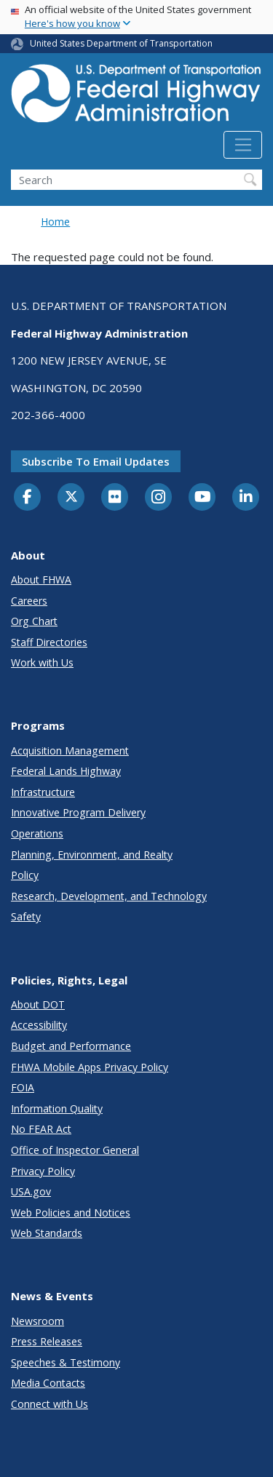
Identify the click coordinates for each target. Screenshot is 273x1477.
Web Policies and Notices (70, 1212)
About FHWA (41, 579)
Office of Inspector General (75, 1150)
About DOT (38, 1004)
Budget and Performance (71, 1046)
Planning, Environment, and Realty (92, 854)
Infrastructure (43, 792)
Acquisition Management (70, 750)
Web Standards (46, 1233)
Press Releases (46, 1341)
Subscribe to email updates (96, 461)
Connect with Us (49, 1404)
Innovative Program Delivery (78, 812)
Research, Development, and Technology (109, 896)
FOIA (22, 1087)
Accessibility (39, 1025)
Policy (25, 875)
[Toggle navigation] (242, 145)
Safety (26, 916)
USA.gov (31, 1191)
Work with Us (42, 662)
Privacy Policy (43, 1171)
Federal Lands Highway (66, 771)
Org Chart (34, 621)
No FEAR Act (41, 1129)
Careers (29, 601)
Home (55, 221)
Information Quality (57, 1108)
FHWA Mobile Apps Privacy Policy (89, 1067)
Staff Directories (49, 642)
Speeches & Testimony (65, 1362)
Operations (37, 833)
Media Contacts (48, 1383)
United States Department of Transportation (121, 43)
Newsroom (37, 1321)
